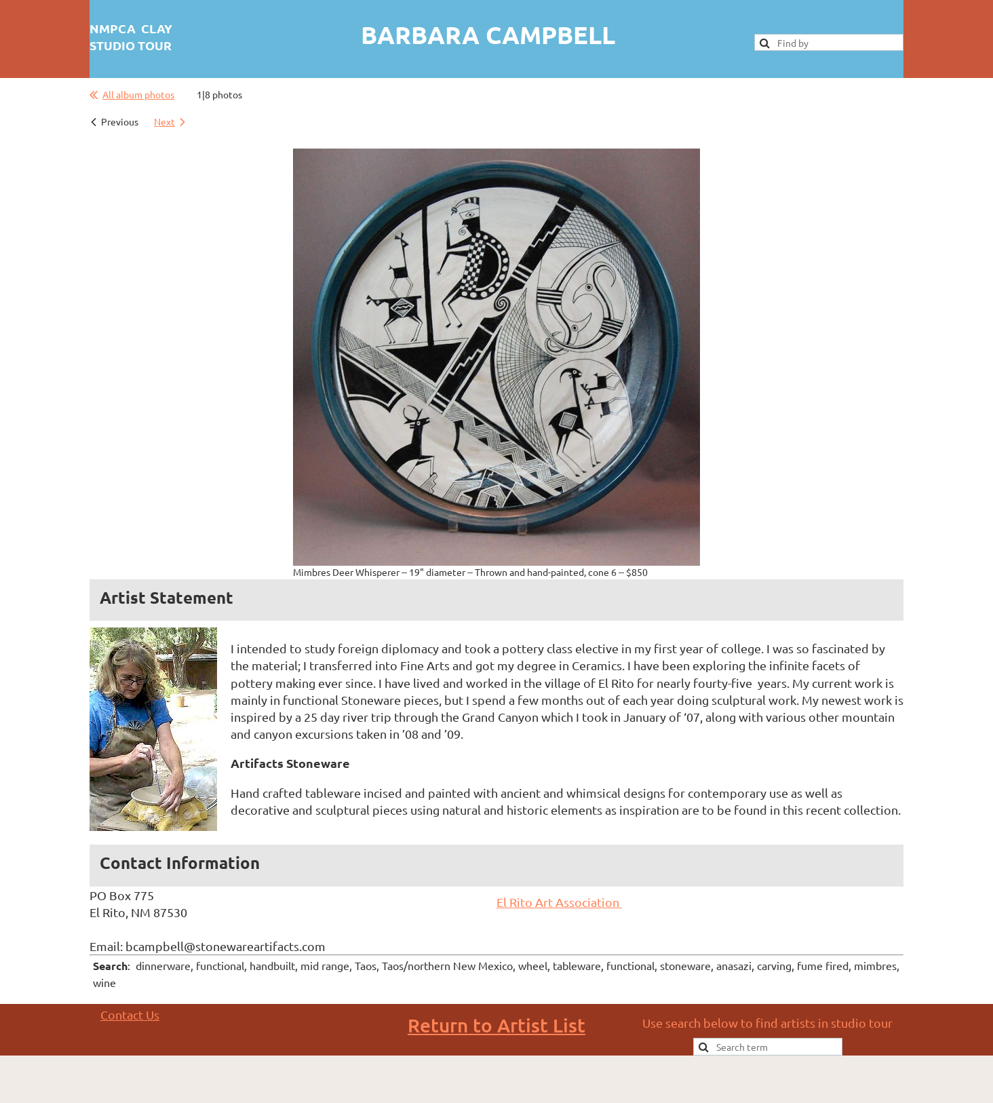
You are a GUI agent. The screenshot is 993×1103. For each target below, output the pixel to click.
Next (164, 121)
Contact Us (129, 1014)
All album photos (138, 94)
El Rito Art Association (559, 902)
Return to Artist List (496, 1025)
